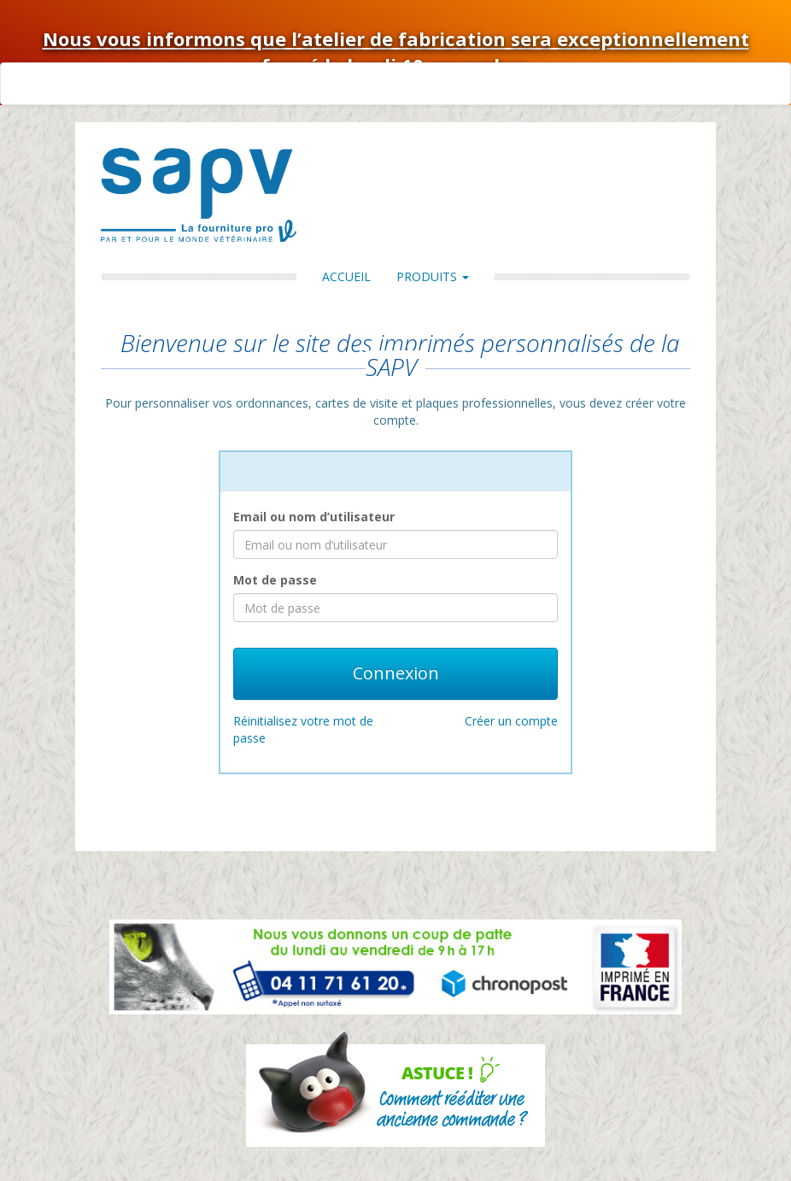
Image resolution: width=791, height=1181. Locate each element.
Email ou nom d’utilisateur (314, 516)
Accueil (346, 276)
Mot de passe (275, 580)
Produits (432, 276)
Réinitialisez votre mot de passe (303, 729)
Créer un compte (511, 721)
